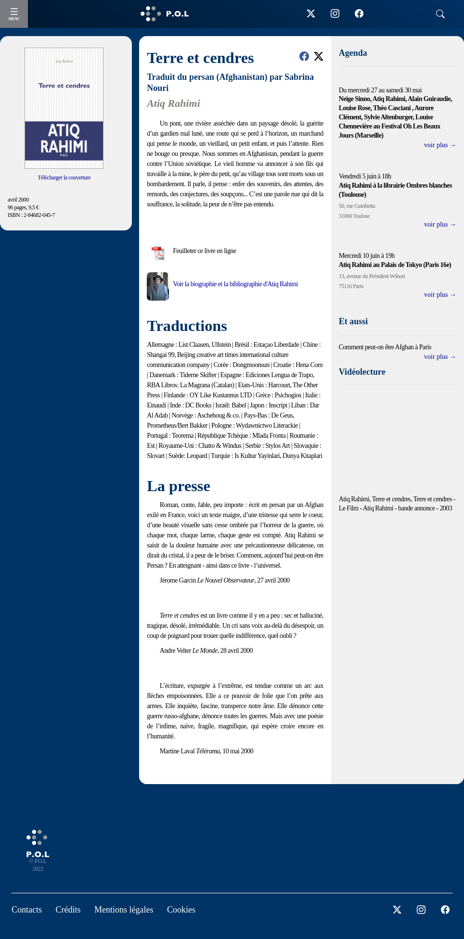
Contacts (27, 909)
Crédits (68, 909)
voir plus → (440, 145)
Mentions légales (123, 909)
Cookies (181, 909)
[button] (304, 56)
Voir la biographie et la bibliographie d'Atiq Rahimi (235, 284)
